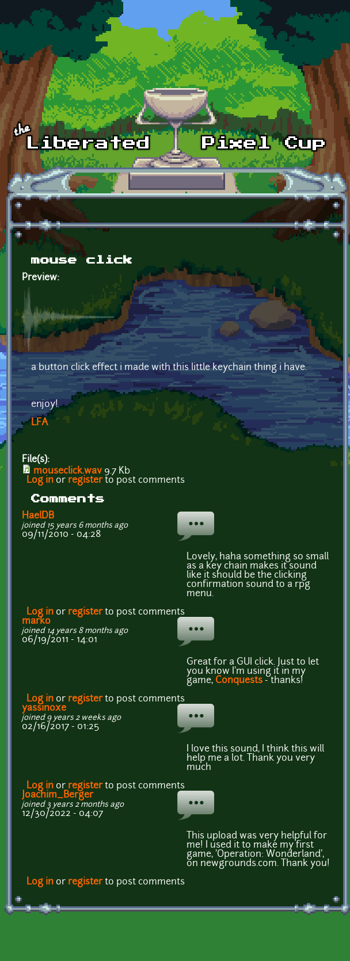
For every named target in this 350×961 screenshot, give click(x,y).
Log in (40, 480)
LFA (39, 423)
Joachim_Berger (57, 795)
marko (36, 621)
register (85, 480)
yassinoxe (44, 708)
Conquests (238, 680)
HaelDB (38, 516)
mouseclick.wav (67, 471)
